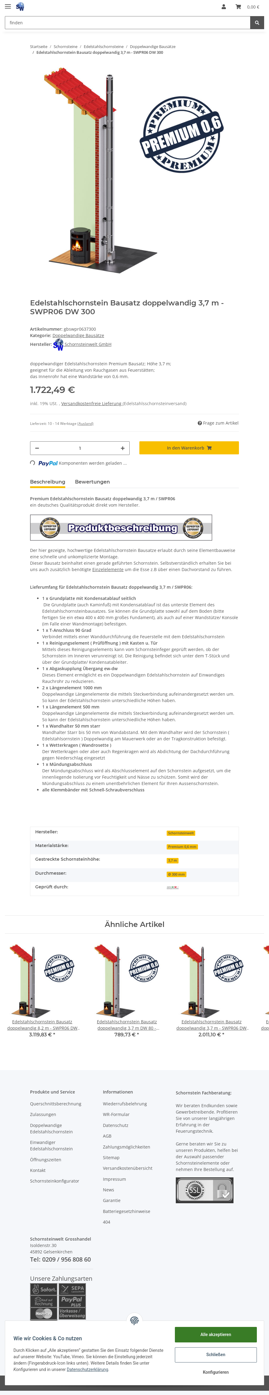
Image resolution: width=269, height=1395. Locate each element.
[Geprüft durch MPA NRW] (173, 887)
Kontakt (38, 1170)
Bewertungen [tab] (92, 482)
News (108, 1190)
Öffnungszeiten (45, 1159)
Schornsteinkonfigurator (54, 1181)
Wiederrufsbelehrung (125, 1104)
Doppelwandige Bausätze (78, 335)
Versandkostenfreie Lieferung (92, 403)
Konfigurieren (214, 1372)
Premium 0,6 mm (182, 847)
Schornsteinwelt (181, 833)
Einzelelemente (108, 569)
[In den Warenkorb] (189, 447)
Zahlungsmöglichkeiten (126, 1147)
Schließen (214, 1354)
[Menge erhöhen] (122, 448)
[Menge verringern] (37, 448)
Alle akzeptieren (214, 1334)
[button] (224, 7)
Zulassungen (43, 1114)
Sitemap (111, 1157)
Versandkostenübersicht (127, 1168)
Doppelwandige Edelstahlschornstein (51, 1128)
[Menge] (79, 448)
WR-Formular (116, 1114)
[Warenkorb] (247, 7)
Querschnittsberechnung (55, 1104)
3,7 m (172, 860)
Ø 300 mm (176, 874)
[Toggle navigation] (8, 4)
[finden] (127, 22)
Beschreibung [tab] (47, 482)
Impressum (114, 1179)
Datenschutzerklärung (99, 1369)
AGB (107, 1136)
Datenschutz (115, 1125)
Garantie (112, 1200)
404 (106, 1222)
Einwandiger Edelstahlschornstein (51, 1145)
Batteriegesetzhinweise (126, 1211)
